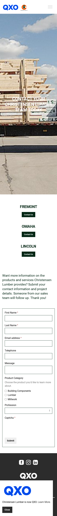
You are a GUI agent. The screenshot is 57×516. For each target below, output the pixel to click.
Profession (10, 405)
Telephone (10, 350)
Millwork (11, 399)
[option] (28, 104)
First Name (11, 312)
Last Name (11, 325)
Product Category (14, 378)
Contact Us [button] (28, 214)
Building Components (18, 390)
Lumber (10, 394)
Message (9, 363)
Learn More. (44, 501)
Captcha (10, 417)
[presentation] (28, 426)
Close (7, 509)
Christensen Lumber (15, 7)
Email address (13, 337)
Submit (10, 440)
